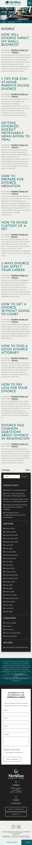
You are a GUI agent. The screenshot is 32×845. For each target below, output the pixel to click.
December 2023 (11, 575)
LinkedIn (19, 827)
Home (3, 21)
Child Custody (10, 623)
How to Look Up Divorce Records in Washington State (14, 495)
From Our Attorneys (13, 633)
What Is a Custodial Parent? (16, 490)
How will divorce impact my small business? (15, 40)
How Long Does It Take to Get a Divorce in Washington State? (15, 500)
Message (6, 734)
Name (5, 710)
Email (28, 842)
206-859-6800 (18, 673)
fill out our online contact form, (16, 676)
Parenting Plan (11, 636)
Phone (5, 718)
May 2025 (9, 548)
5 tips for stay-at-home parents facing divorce (15, 84)
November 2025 (11, 538)
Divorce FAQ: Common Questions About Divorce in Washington (15, 432)
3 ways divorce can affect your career (15, 267)
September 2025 (11, 542)
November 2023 (11, 578)
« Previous (5, 470)
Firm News (9, 630)
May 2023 (9, 588)
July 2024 (9, 562)
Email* (5, 726)
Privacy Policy (15, 749)
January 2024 (10, 572)
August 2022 (10, 602)
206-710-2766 (12, 842)
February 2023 (10, 595)
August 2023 (10, 582)
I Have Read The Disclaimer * (14, 752)
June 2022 (9, 608)
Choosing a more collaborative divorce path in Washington (14, 515)
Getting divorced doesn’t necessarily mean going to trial (15, 131)
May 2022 (9, 612)
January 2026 (10, 532)
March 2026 (9, 528)
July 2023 (8, 585)
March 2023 (9, 592)
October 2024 (10, 558)
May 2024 (9, 565)
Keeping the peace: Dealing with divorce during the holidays (15, 507)
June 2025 (9, 545)
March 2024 (9, 568)
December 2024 (11, 555)
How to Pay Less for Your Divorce (14, 388)
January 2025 (10, 552)
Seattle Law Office (16, 809)
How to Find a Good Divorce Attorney (14, 350)
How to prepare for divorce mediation (12, 181)
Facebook (13, 827)
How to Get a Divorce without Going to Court (15, 309)
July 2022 (8, 605)
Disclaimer (6, 749)
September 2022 (11, 598)
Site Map (15, 836)
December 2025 (11, 535)
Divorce (11, 21)
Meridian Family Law (19, 50)
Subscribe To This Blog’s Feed (16, 647)
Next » (28, 470)
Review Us (16, 814)
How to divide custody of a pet (14, 226)
